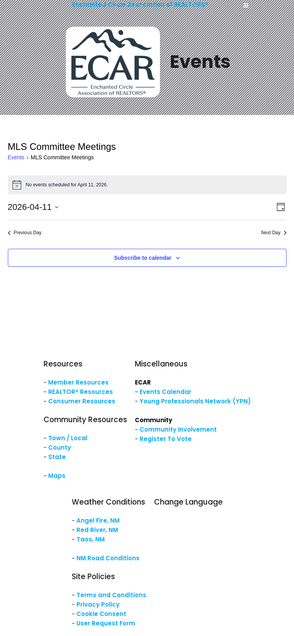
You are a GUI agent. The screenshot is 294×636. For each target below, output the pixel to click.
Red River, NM (97, 530)
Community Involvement (178, 429)
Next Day (273, 232)
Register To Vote (166, 439)
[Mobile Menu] (246, 5)
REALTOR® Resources (80, 392)
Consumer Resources (81, 401)
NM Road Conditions (108, 558)
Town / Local (67, 438)
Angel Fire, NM (98, 520)
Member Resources (78, 382)
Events (16, 157)
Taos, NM (90, 539)
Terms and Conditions (111, 595)
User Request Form (105, 623)
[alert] (147, 184)
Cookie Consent (101, 614)
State (57, 457)
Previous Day (25, 232)
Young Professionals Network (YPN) (195, 401)
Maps (56, 476)
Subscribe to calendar (142, 258)
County (59, 447)
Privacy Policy (98, 604)
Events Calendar (165, 392)
